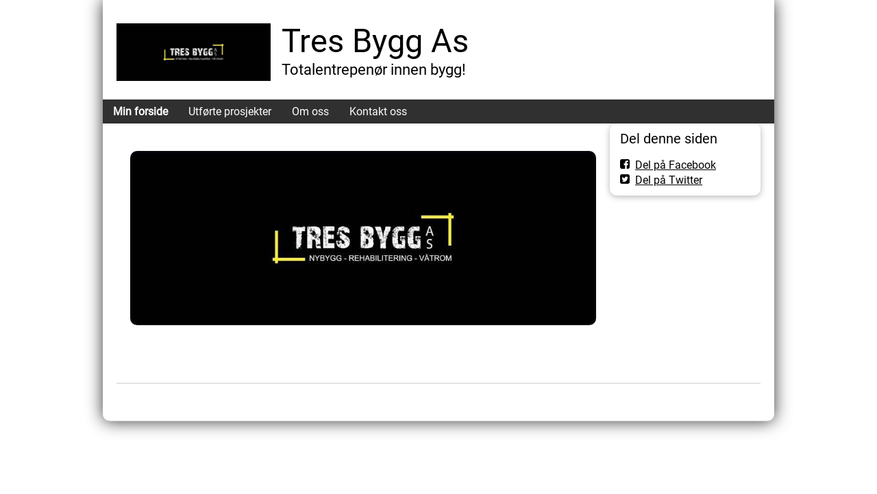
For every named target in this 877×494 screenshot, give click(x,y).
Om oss (310, 111)
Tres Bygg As (375, 41)
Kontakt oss (378, 111)
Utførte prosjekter (229, 111)
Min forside (140, 111)
